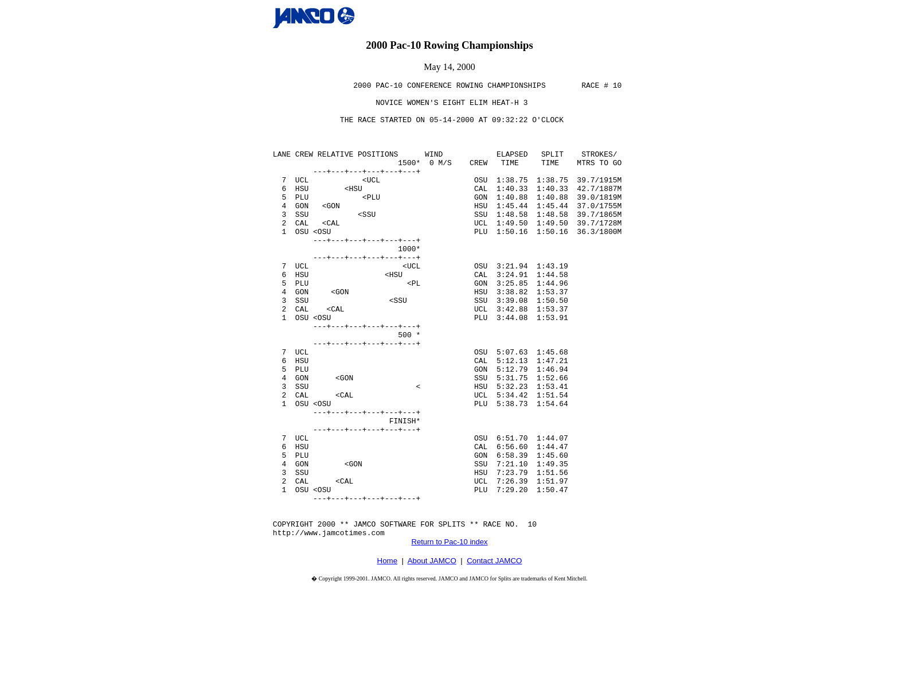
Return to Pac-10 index (450, 633)
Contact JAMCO (494, 652)
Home (387, 652)
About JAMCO (432, 652)
